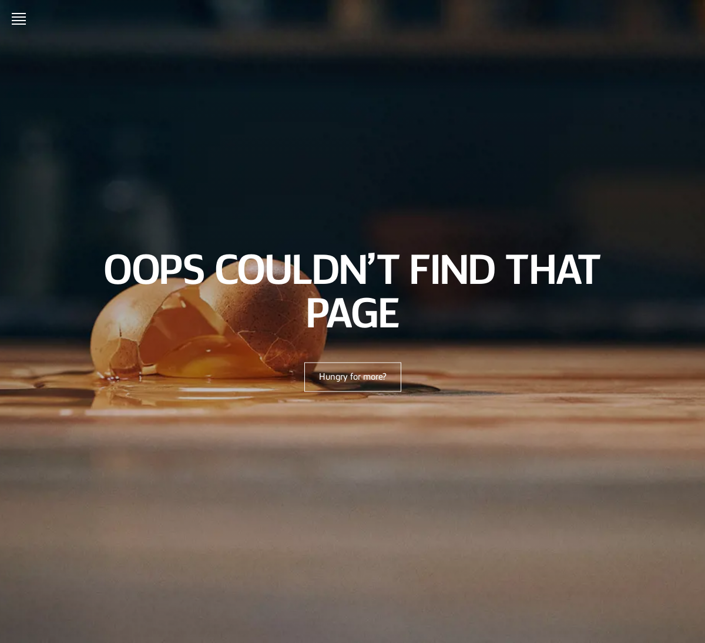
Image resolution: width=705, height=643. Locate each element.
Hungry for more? (353, 377)
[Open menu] (21, 18)
